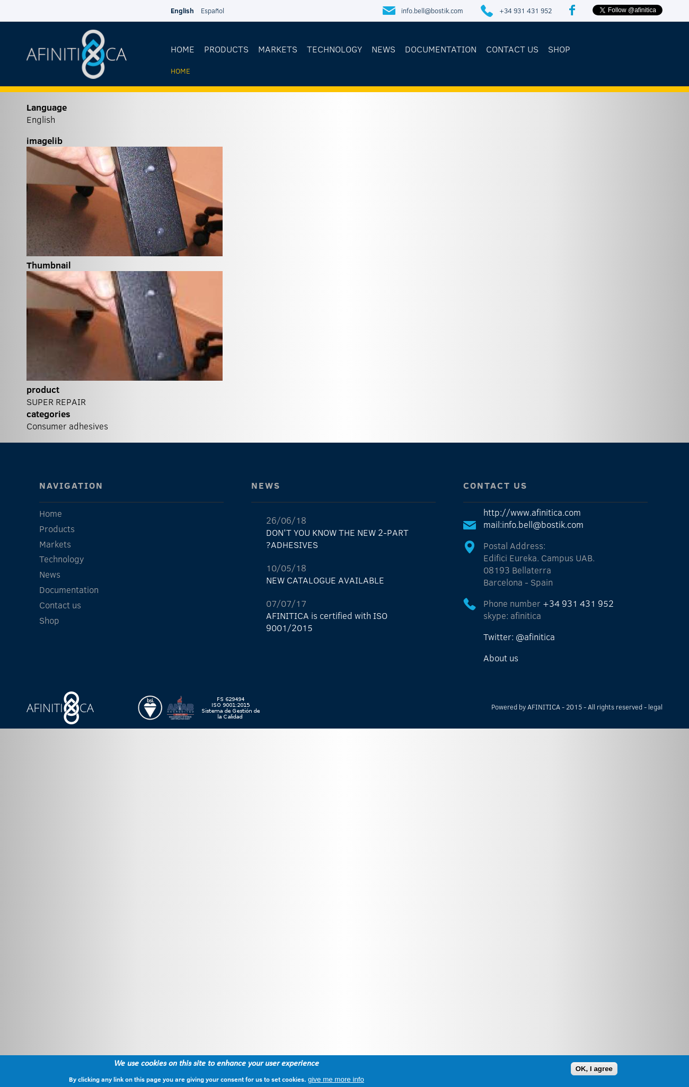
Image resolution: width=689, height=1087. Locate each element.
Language (46, 107)
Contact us (512, 49)
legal (655, 707)
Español (212, 10)
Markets (277, 49)
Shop (559, 49)
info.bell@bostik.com (432, 10)
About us (500, 658)
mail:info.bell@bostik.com (533, 524)
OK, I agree (594, 1069)
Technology (334, 49)
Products (226, 49)
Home (183, 49)
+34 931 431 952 (525, 10)
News (383, 49)
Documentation (440, 49)
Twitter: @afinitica (519, 637)
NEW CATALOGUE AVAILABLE (325, 580)
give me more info (336, 1079)
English (182, 10)
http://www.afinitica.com (532, 512)
